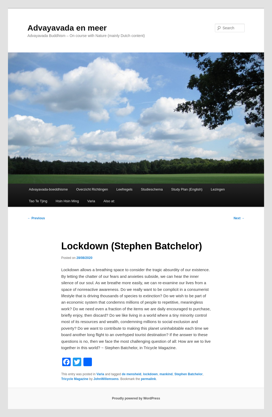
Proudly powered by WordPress (136, 398)
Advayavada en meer (67, 27)
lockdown (150, 374)
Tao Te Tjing (38, 201)
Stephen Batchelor (189, 374)
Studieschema (152, 189)
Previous (36, 218)
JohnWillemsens (106, 379)
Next (238, 218)
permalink (148, 379)
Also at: (109, 201)
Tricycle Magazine (74, 379)
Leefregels (124, 189)
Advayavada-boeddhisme (48, 189)
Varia (91, 201)
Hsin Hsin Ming (67, 201)
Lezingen (218, 189)
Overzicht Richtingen (92, 189)
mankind (166, 374)
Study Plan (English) (186, 189)
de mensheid (131, 374)
